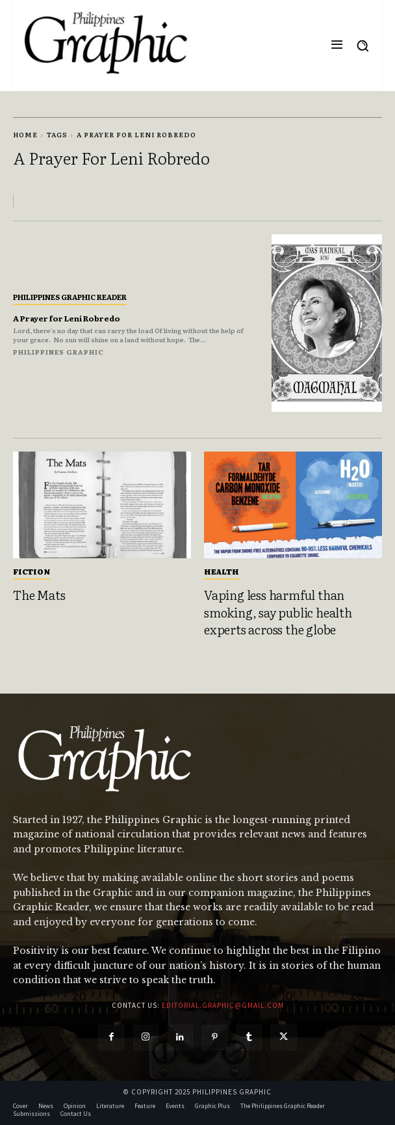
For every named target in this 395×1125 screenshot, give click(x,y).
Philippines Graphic (58, 352)
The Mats (39, 595)
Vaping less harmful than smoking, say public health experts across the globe (278, 612)
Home (25, 134)
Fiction (31, 571)
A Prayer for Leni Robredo (66, 318)
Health (221, 571)
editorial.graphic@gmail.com (223, 1005)
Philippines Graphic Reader (70, 296)
